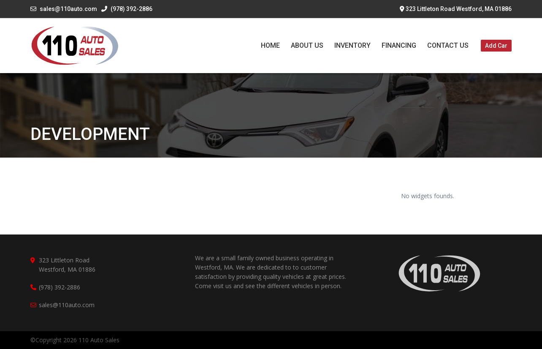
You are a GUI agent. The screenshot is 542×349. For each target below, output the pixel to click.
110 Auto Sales (99, 340)
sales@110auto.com (68, 8)
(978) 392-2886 (126, 8)
